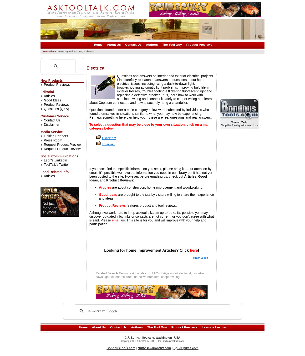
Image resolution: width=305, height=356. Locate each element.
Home (98, 44)
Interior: (108, 144)
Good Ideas (52, 100)
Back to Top (201, 257)
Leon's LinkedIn (55, 160)
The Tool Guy (172, 44)
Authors (152, 44)
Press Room (53, 140)
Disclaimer (51, 124)
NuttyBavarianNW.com (154, 348)
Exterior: (109, 138)
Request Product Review (62, 149)
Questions (71, 51)
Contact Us (133, 44)
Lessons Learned (214, 327)
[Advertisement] (173, 58)
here (194, 250)
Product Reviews (56, 104)
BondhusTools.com (121, 348)
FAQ (81, 51)
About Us (114, 44)
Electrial (90, 51)
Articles (49, 96)
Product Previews (199, 44)
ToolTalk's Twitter (56, 164)
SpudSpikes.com (185, 348)
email (116, 220)
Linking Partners (56, 136)
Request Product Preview (62, 144)
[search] (151, 311)
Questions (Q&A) (56, 109)
